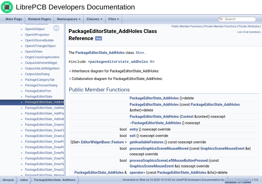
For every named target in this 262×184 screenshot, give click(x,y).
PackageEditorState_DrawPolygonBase (52, 147)
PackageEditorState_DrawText (46, 158)
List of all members (249, 32)
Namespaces (69, 19)
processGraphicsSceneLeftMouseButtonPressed (169, 160)
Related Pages (39, 19)
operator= (137, 172)
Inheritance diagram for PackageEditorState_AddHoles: (114, 71)
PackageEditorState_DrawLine (46, 136)
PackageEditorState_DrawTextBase (49, 164)
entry (134, 129)
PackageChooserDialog (41, 85)
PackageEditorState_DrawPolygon (48, 141)
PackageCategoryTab (39, 80)
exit (133, 136)
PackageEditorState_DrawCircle (47, 130)
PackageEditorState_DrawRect (46, 153)
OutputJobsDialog (37, 74)
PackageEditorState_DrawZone (46, 169)
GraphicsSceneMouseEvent (222, 148)
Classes (94, 19)
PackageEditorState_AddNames (47, 108)
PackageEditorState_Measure (45, 175)
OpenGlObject (35, 29)
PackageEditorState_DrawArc (45, 124)
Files (113, 19)
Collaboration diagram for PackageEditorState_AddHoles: (116, 79)
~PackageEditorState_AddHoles (155, 123)
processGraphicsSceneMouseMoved (159, 148)
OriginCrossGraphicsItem (42, 57)
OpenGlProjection (37, 35)
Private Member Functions (220, 26)
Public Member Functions (187, 26)
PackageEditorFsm (38, 91)
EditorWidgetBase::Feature (102, 142)
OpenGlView (33, 51)
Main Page (14, 19)
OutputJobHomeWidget (41, 63)
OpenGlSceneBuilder (39, 40)
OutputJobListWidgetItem (42, 68)
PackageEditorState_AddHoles (46, 102)
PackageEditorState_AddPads (45, 113)
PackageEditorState (38, 96)
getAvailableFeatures (147, 142)
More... (141, 53)
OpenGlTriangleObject (40, 46)
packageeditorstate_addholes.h (121, 61)
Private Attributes (248, 26)
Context (187, 116)
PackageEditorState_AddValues (47, 119)
